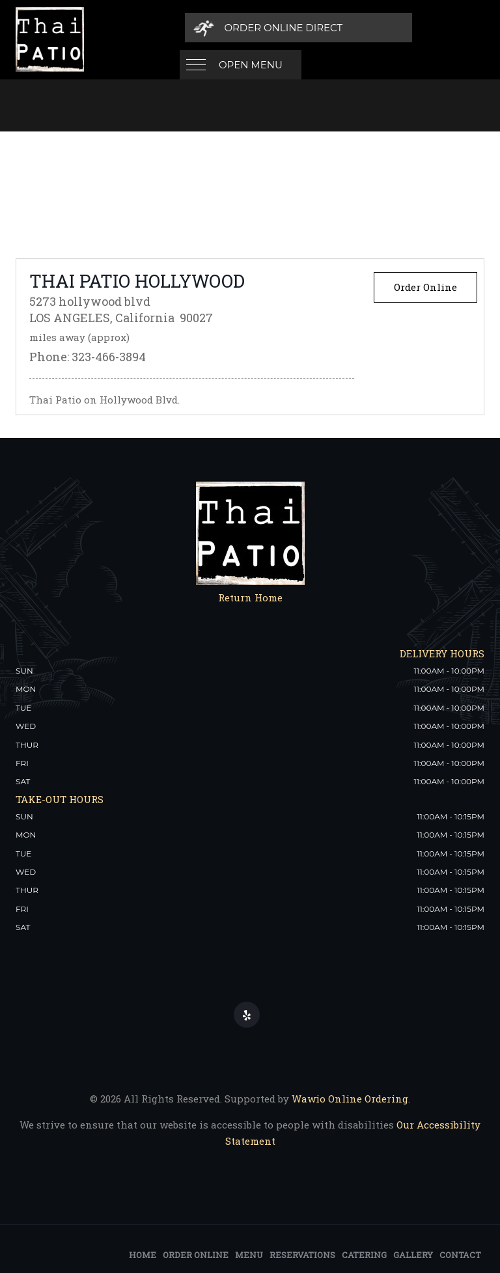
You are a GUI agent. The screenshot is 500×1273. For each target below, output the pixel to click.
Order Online (196, 1253)
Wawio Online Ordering (350, 1097)
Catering (364, 1253)
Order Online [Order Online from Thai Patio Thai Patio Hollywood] (425, 285)
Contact (460, 1253)
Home (142, 1253)
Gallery (413, 1253)
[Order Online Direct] (394, 27)
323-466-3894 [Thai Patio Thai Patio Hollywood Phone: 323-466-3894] (109, 355)
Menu (249, 1253)
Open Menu (251, 27)
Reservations (302, 1253)
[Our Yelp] (247, 1013)
